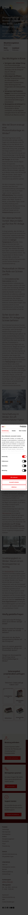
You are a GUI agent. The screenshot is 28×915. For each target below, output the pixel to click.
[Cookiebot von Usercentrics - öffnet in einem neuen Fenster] (20, 427)
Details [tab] (14, 430)
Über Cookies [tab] (22, 430)
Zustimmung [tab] (5, 430)
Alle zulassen (14, 477)
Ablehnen (14, 487)
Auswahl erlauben (14, 482)
